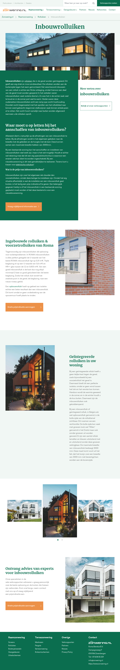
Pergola (38, 646)
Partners (65, 646)
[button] (58, 540)
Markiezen (39, 642)
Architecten (19, 3)
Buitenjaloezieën (14, 649)
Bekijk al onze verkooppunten (96, 106)
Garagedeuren (14, 652)
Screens (11, 642)
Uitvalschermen (14, 655)
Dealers (28, 3)
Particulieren (7, 3)
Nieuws (65, 649)
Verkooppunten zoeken (108, 3)
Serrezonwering (41, 649)
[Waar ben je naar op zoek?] (76, 3)
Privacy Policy (67, 652)
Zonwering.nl (7, 17)
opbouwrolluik (15, 287)
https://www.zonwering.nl (98, 664)
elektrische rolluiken (25, 165)
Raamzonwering (25, 17)
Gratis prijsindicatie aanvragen (21, 307)
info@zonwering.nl (95, 660)
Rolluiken (42, 17)
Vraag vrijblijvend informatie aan (24, 207)
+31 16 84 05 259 (98, 657)
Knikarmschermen (42, 652)
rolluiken (28, 81)
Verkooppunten (68, 642)
